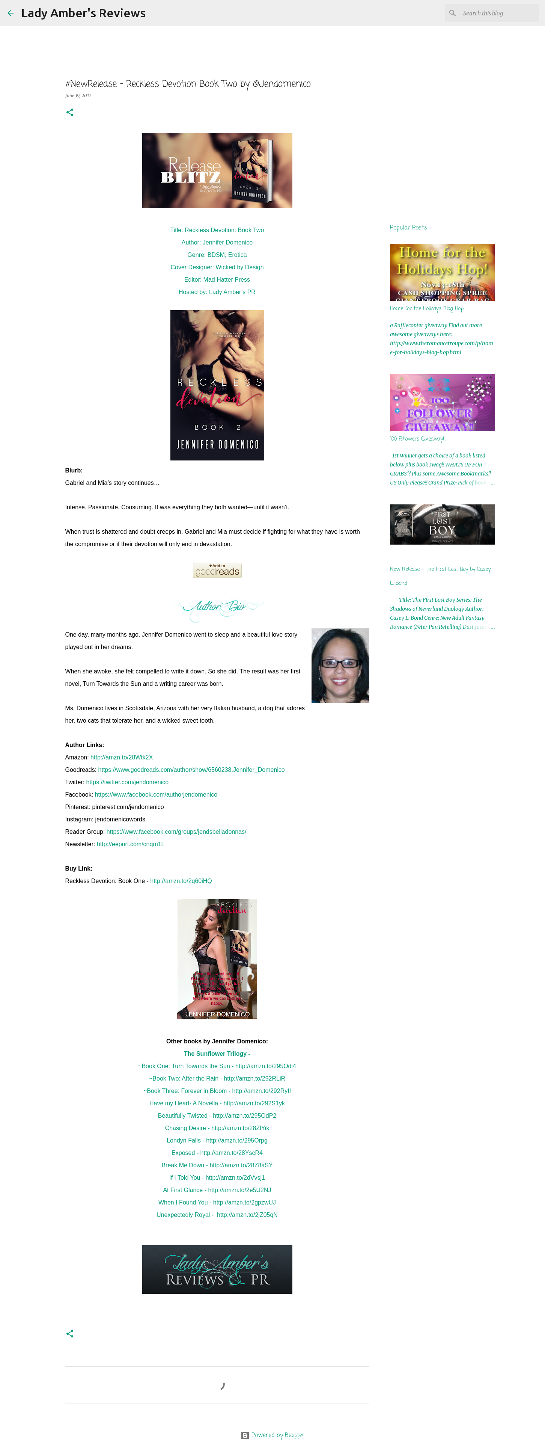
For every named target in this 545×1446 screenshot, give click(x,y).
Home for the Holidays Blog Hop (427, 309)
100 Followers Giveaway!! (418, 439)
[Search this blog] (499, 13)
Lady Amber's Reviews (83, 13)
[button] (69, 113)
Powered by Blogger (273, 1435)
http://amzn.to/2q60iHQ (181, 881)
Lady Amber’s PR (232, 292)
